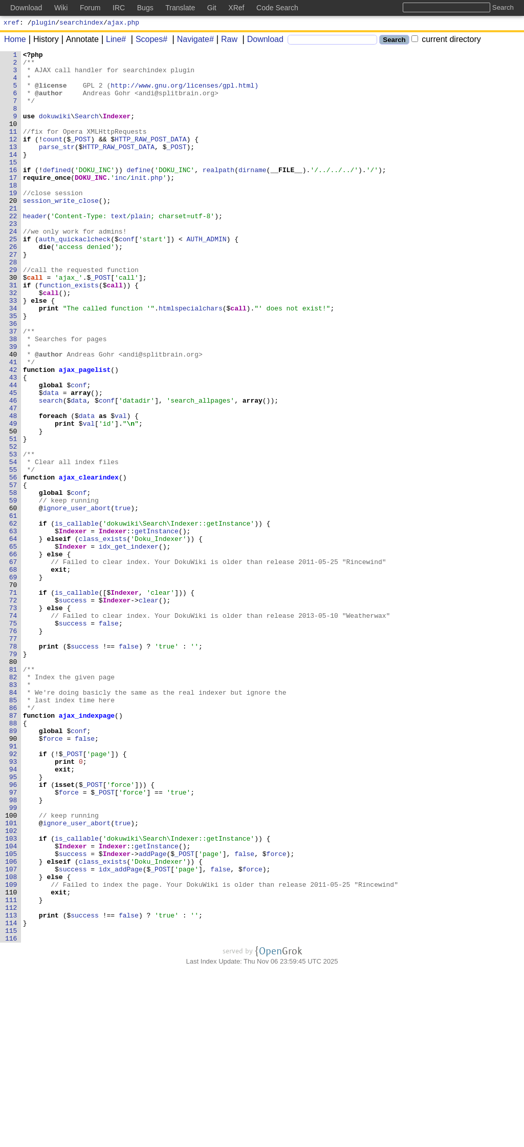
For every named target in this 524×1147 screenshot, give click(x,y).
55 (15, 553)
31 (15, 332)
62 (15, 618)
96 (15, 931)
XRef (236, 8)
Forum (90, 8)
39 (15, 406)
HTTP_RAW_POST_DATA (151, 157)
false (109, 738)
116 (13, 1116)
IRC (119, 8)
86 (15, 839)
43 (15, 443)
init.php (147, 203)
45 (15, 461)
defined (57, 194)
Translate (180, 8)
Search (87, 129)
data (51, 461)
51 (15, 517)
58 (15, 581)
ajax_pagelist (85, 434)
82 (15, 802)
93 (15, 904)
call (35, 323)
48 (15, 489)
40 (15, 415)
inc (121, 203)
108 (13, 1042)
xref (11, 23)
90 (15, 876)
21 (15, 240)
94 (15, 913)
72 (15, 710)
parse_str (57, 166)
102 (13, 987)
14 (15, 175)
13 (15, 166)
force (53, 876)
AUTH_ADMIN (207, 277)
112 (13, 1079)
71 (15, 701)
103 (13, 996)
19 (15, 221)
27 (15, 295)
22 (15, 249)
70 (15, 692)
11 (15, 148)
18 (15, 212)
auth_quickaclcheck (75, 277)
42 (15, 434)
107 (13, 1033)
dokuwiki (55, 129)
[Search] (332, 41)
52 (15, 526)
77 (15, 756)
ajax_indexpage (87, 848)
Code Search (277, 8)
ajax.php (123, 23)
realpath (218, 194)
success (73, 710)
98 (15, 950)
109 (13, 1051)
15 (15, 185)
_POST (81, 157)
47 (15, 480)
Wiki (61, 8)
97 (15, 941)
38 (15, 397)
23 (15, 258)
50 (15, 507)
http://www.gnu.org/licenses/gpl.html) (185, 92)
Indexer (117, 129)
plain (141, 249)
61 (15, 609)
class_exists (103, 636)
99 (15, 959)
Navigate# (192, 40)
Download (261, 40)
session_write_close (61, 231)
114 (13, 1097)
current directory (446, 40)
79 (15, 775)
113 (13, 1088)
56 (15, 563)
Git (211, 8)
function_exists (69, 332)
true (123, 599)
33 (15, 351)
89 (15, 867)
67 (15, 664)
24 (15, 268)
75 (15, 738)
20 (15, 231)
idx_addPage (121, 1033)
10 (15, 138)
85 (15, 830)
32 (15, 341)
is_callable (77, 618)
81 (15, 793)
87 (15, 848)
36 (15, 378)
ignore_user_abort (77, 599)
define (139, 194)
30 (15, 323)
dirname (253, 194)
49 (15, 498)
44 (15, 452)
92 (15, 895)
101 (13, 978)
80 (15, 784)
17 (15, 203)
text (119, 249)
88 (15, 858)
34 (15, 360)
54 (15, 544)
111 (13, 1070)
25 (15, 277)
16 (15, 194)
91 (15, 885)
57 (15, 572)
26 (15, 286)
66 (15, 655)
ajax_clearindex (89, 563)
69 (15, 682)
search (51, 470)
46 (15, 470)
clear (149, 710)
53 (15, 535)
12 (15, 157)
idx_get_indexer (129, 646)
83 (15, 812)
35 (15, 369)
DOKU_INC (91, 203)
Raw (225, 40)
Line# (112, 40)
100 (13, 968)
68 (15, 673)
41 (15, 424)
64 (15, 636)
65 (15, 646)
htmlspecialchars (191, 360)
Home (15, 40)
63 (15, 627)
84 (15, 821)
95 (15, 922)
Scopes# (147, 40)
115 (13, 1107)
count (53, 157)
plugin (44, 23)
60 (15, 599)
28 (15, 304)
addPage (153, 1014)
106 (13, 1024)
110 (13, 1061)
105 (13, 1014)
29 (15, 314)
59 (15, 590)
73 (15, 719)
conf (127, 277)
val (121, 489)
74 (15, 729)
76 (15, 747)
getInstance (157, 627)
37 (15, 387)
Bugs (145, 8)
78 (15, 765)
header (35, 249)
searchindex (81, 23)
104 (13, 1005)
